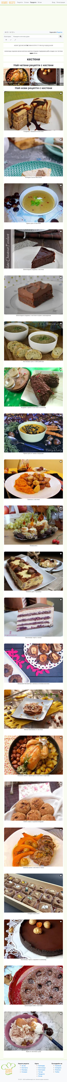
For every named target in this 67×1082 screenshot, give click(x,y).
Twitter (57, 1072)
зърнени (14, 51)
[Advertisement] (33, 18)
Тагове (40, 1072)
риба (48, 51)
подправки (42, 51)
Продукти (33, 2)
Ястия (40, 2)
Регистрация (61, 2)
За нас (24, 1066)
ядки (31, 53)
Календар (41, 1066)
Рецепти (20, 2)
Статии (26, 2)
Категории (7, 36)
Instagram (58, 1068)
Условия (24, 1072)
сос (56, 51)
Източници (41, 1068)
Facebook (58, 1066)
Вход (53, 2)
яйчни (35, 53)
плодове (36, 51)
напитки (30, 51)
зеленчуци (7, 51)
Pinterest (58, 1070)
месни (20, 51)
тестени (60, 51)
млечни (24, 51)
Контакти (25, 1068)
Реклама (24, 1070)
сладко (52, 51)
